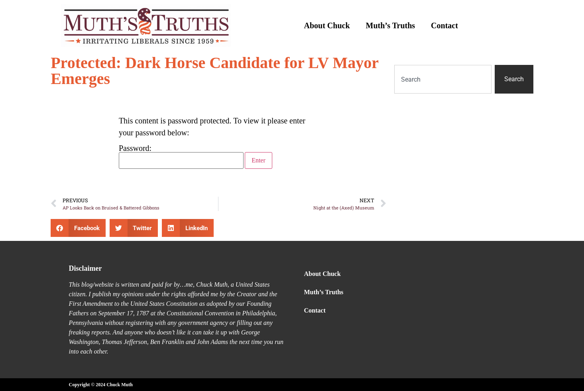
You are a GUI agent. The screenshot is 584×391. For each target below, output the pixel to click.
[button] (78, 228)
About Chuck (327, 25)
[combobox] (443, 79)
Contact (444, 25)
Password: (181, 156)
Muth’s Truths (390, 25)
